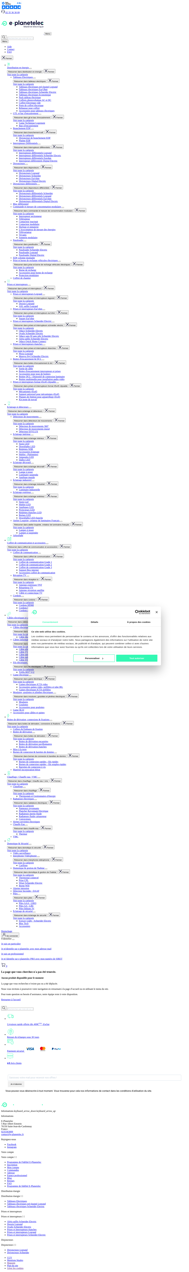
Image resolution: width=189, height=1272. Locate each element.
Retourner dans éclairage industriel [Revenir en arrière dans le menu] (29, 484)
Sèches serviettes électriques (26, 821)
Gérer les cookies (15, 1268)
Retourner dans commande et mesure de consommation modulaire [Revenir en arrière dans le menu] (43, 211)
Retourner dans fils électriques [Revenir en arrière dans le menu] (27, 667)
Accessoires (24, 926)
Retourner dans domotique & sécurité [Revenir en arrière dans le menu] (24, 848)
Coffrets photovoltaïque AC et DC (35, 100)
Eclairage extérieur (22, 492)
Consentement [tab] (50, 622)
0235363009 (7, 1131)
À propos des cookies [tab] (138, 622)
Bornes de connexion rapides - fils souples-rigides (42, 764)
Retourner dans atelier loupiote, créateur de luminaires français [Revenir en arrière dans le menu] (41, 525)
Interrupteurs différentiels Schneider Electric (40, 155)
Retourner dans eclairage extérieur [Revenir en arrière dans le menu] (29, 496)
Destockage (6, 931)
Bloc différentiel (20, 204)
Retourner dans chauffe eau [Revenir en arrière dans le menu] (26, 828)
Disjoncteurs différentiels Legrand (35, 196)
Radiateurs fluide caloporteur (33, 816)
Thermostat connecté (29, 877)
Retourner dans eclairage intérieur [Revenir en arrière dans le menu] (29, 438)
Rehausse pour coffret (29, 108)
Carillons (23, 865)
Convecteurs (25, 819)
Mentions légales (15, 1260)
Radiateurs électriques (24, 799)
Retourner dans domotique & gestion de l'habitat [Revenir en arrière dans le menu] (35, 872)
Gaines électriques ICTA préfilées (35, 689)
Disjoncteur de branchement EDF (35, 138)
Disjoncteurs (19, 163)
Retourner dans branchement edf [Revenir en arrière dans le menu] (28, 132)
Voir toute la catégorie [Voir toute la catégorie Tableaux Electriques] (23, 84)
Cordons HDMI (26, 605)
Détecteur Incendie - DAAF (26, 891)
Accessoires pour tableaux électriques (36, 110)
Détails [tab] (94, 622)
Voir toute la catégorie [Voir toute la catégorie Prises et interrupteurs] (17, 291)
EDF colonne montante (24, 258)
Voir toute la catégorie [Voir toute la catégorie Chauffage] (23, 793)
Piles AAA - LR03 (27, 903)
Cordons (17, 595)
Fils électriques (20, 662)
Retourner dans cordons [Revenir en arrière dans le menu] (24, 600)
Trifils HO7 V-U (26, 672)
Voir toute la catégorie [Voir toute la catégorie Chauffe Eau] (23, 831)
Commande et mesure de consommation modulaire (37, 206)
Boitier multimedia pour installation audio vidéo (42, 379)
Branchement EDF (22, 128)
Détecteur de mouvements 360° (34, 426)
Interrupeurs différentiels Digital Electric (38, 161)
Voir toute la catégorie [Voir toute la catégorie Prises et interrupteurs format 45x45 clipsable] (23, 389)
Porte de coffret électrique (31, 105)
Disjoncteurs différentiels (25, 183)
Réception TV (20, 575)
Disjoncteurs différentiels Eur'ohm (35, 198)
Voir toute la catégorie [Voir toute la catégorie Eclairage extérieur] (23, 499)
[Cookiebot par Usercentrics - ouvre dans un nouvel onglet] (137, 612)
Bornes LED (25, 515)
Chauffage (18, 786)
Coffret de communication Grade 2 (35, 564)
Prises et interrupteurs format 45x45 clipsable (35, 382)
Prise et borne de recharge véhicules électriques (35, 260)
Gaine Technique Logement (32, 123)
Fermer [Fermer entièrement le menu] (7, 58)
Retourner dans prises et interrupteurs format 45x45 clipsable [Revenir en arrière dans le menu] (41, 386)
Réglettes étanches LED (30, 512)
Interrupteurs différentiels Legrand (35, 153)
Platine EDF (25, 140)
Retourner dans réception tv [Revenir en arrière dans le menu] (26, 579)
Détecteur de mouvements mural (34, 429)
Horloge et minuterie (29, 227)
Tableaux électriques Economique (35, 95)
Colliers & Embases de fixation (28, 729)
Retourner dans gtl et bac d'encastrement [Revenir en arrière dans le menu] (32, 117)
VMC (15, 836)
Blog (9, 1178)
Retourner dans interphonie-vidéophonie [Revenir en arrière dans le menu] (31, 860)
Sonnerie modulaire (28, 237)
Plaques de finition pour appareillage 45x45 (39, 397)
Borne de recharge (27, 270)
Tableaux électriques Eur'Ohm (33, 89)
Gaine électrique (21, 675)
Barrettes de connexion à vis (32, 767)
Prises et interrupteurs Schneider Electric (32, 321)
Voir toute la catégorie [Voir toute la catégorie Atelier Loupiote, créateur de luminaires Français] (23, 527)
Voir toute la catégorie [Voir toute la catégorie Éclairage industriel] (23, 487)
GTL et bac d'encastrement (26, 113)
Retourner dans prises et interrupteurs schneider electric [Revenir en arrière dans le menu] (38, 325)
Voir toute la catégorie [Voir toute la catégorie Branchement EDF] (23, 135)
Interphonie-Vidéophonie (25, 856)
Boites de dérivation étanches (33, 746)
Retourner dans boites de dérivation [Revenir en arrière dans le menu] (29, 736)
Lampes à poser (26, 530)
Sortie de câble (26, 368)
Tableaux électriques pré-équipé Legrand (38, 87)
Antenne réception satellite (31, 590)
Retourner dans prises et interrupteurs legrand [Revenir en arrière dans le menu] (34, 298)
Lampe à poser (26, 472)
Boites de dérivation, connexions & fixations (97, 717)
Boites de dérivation (23, 732)
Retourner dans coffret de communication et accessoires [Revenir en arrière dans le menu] (32, 547)
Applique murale (27, 477)
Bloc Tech (23, 923)
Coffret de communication (26, 552)
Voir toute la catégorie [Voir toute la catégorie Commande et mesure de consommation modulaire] (23, 213)
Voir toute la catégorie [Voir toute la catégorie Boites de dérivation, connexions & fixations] (17, 726)
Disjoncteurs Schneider (30, 176)
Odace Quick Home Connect (32, 341)
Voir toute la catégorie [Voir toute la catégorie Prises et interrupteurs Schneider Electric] (23, 328)
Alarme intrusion (21, 888)
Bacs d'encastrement (28, 125)
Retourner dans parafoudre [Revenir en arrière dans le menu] (26, 244)
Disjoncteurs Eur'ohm (29, 178)
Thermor (23, 834)
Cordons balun (26, 608)
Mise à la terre (20, 749)
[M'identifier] (10, 935)
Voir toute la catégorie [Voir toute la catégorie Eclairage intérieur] (23, 441)
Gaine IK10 (18, 710)
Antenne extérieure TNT (30, 585)
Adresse (11, 1173)
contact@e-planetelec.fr (12, 1134)
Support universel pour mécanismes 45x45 (39, 394)
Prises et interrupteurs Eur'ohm (28, 309)
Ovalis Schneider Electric (31, 333)
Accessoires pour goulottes (31, 707)
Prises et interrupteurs (97, 282)
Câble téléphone (26, 649)
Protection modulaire (29, 275)
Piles (15, 893)
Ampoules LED (26, 457)
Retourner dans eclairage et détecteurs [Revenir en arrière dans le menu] (25, 411)
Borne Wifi (24, 885)
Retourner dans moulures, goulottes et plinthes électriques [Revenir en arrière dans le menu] (39, 696)
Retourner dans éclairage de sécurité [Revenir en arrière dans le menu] (30, 915)
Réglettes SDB (26, 449)
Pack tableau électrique (30, 97)
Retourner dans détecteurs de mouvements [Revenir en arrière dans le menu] (33, 421)
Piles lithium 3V (26, 908)
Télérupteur (24, 219)
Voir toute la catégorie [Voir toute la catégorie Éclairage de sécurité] (23, 918)
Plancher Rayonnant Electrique (33, 811)
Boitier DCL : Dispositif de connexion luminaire (42, 376)
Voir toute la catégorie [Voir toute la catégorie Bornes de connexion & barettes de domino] (23, 759)
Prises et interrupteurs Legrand (28, 294)
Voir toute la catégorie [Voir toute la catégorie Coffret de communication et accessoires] (17, 550)
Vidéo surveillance (22, 853)
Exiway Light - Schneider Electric (35, 921)
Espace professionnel (17, 1175)
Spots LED (24, 444)
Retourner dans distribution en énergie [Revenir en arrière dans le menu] (25, 72)
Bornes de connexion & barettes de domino (33, 752)
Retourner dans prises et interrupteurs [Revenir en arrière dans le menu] (24, 288)
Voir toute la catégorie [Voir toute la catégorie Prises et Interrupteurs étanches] (23, 351)
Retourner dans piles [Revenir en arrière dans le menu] (23, 898)
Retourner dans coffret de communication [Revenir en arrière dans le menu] (32, 556)
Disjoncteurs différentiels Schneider (36, 193)
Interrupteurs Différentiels (25, 143)
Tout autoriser (136, 658)
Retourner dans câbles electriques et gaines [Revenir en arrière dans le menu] (27, 622)
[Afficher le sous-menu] (30, 68)
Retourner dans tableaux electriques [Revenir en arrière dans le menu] (30, 81)
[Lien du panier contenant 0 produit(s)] (4, 966)
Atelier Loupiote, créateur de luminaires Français (36, 520)
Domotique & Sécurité (97, 841)
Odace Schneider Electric (31, 331)
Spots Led (23, 502)
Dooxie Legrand (26, 303)
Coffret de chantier (22, 278)
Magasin (11, 1263)
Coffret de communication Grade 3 (35, 567)
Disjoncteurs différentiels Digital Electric (38, 201)
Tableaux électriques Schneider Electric (37, 92)
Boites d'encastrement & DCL (27, 359)
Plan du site (12, 1265)
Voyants (22, 235)
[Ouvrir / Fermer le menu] (47, 33)
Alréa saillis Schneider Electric (33, 339)
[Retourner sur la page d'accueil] (22, 1108)
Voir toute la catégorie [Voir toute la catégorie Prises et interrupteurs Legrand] (23, 301)
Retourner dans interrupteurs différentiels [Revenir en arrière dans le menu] (32, 147)
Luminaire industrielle (29, 489)
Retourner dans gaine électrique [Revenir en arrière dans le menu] (28, 679)
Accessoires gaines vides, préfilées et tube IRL (41, 687)
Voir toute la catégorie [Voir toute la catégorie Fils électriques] (23, 669)
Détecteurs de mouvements (26, 416)
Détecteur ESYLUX (28, 431)
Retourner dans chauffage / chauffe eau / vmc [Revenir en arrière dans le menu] (28, 781)
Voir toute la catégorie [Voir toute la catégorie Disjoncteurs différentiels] (23, 190)
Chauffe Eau (19, 824)
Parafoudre (18, 240)
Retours (10, 1180)
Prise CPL (23, 880)
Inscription (12, 1165)
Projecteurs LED (27, 510)
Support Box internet (29, 570)
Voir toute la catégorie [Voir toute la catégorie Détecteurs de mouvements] (23, 423)
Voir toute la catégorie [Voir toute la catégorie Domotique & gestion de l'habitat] (23, 875)
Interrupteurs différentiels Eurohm (35, 158)
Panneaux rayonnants (29, 808)
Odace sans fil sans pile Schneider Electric (39, 336)
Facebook (11, 1144)
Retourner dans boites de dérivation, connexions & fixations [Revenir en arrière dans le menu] (34, 724)
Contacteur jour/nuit (28, 221)
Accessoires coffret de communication (37, 572)
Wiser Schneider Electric (30, 883)
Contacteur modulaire (29, 224)
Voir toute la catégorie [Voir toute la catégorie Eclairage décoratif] (23, 469)
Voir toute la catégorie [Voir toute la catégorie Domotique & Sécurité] (17, 850)
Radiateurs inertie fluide (30, 813)
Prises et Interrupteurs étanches (28, 344)
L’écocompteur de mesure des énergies (37, 229)
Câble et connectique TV (30, 593)
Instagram (12, 1147)
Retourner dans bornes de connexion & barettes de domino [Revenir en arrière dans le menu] (40, 756)
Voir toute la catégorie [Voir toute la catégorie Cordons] (23, 602)
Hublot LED (25, 504)
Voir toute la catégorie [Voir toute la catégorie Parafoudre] (23, 247)
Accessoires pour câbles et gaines (29, 712)
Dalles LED (24, 460)
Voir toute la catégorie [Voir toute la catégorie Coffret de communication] (23, 559)
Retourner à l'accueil (11, 999)
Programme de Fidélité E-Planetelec (24, 1162)
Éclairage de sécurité (23, 911)
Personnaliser (94, 658)
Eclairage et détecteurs (97, 404)
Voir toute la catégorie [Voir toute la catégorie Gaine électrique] (23, 681)
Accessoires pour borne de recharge (36, 272)
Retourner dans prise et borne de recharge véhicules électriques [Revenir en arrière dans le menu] (42, 264)
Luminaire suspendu (28, 474)
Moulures (23, 702)
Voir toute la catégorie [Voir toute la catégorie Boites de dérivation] (23, 739)
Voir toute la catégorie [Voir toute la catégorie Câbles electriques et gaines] (17, 624)
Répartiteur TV (26, 587)
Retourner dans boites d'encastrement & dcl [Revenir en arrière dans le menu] (33, 363)
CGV (9, 1257)
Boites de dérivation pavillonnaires (35, 744)
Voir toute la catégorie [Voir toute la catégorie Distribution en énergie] (17, 74)
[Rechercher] (4, 37)
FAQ (9, 52)
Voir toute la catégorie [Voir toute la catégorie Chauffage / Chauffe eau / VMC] (17, 784)
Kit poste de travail (28, 399)
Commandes (13, 1170)
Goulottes (23, 704)
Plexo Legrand (26, 353)
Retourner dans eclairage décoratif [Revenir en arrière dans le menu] (29, 466)
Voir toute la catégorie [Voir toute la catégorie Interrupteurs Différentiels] (23, 150)
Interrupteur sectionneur (30, 216)
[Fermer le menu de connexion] (13, 939)
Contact (10, 49)
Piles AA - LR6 (26, 906)
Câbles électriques (22, 627)
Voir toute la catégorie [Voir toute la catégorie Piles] (23, 900)
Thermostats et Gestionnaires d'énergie (37, 796)
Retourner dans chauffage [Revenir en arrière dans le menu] (25, 791)
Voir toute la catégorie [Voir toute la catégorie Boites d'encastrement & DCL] (23, 366)
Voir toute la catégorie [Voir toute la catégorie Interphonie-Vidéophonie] (23, 862)
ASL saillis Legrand (28, 306)
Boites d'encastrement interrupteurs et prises (40, 371)
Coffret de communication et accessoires (97, 540)
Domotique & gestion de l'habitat (29, 868)
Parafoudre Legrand (28, 252)
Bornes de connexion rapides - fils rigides (38, 761)
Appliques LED (26, 507)
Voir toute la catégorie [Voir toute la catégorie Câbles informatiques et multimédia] (23, 646)
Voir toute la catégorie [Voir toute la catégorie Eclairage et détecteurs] (17, 414)
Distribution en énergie (97, 65)
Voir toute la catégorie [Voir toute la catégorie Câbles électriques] (23, 634)
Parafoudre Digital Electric (31, 255)
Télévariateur (25, 232)
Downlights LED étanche (31, 518)
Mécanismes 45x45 (28, 391)
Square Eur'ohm (26, 318)
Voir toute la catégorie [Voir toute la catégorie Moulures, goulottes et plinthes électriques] (23, 699)
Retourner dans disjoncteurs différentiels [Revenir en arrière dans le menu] (31, 188)
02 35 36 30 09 (10, 12)
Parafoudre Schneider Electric (33, 250)
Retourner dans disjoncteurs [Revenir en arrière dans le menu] (26, 168)
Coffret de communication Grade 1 (35, 562)
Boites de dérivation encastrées (33, 741)
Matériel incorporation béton (26, 769)
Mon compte (13, 1167)
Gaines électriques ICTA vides (33, 684)
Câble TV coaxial (27, 652)
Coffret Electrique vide (30, 103)
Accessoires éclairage (29, 452)
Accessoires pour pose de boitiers (34, 374)
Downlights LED (27, 446)
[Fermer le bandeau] (157, 612)
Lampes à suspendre (28, 533)
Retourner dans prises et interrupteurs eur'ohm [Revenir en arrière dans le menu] (34, 313)
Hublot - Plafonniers (28, 454)
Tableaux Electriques (23, 77)
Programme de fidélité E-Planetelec (24, 1186)
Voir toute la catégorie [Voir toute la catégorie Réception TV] (23, 582)
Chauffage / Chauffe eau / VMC (97, 774)
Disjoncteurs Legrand (29, 173)
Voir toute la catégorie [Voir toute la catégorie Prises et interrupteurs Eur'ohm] (23, 316)
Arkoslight (18, 535)
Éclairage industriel (22, 480)
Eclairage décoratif (22, 462)
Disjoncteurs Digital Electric (32, 181)
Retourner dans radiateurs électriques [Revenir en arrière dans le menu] (30, 803)
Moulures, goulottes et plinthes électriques (33, 692)
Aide (9, 46)
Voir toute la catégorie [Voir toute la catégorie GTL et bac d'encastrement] (23, 120)
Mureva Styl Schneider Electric (34, 356)
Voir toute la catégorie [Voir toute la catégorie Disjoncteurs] (23, 170)
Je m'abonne (16, 1084)
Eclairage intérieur (22, 434)
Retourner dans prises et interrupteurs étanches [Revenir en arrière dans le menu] (35, 348)
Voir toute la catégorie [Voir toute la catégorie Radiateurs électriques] (23, 805)
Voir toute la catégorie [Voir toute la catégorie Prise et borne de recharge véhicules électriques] (23, 267)
